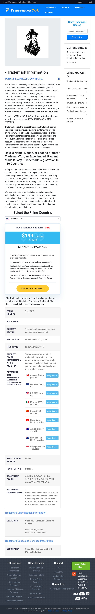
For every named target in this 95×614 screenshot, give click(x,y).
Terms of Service (53, 611)
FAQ (58, 568)
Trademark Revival (14, 596)
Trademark (49, 7)
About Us (49, 12)
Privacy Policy (67, 611)
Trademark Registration (77, 83)
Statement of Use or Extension (77, 97)
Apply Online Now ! (80, 565)
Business (79, 7)
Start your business (77, 107)
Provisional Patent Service (77, 120)
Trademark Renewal (77, 102)
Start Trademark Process (33, 288)
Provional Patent (36, 575)
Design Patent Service (77, 113)
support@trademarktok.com (24, 2)
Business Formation (36, 598)
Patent (64, 7)
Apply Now (52, 376)
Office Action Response (77, 90)
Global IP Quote (36, 593)
